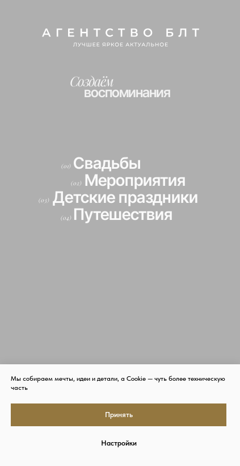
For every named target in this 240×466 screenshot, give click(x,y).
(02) (76, 183)
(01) (66, 166)
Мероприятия (135, 180)
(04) (66, 218)
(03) (44, 200)
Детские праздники (125, 197)
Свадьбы (107, 163)
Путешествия (122, 214)
